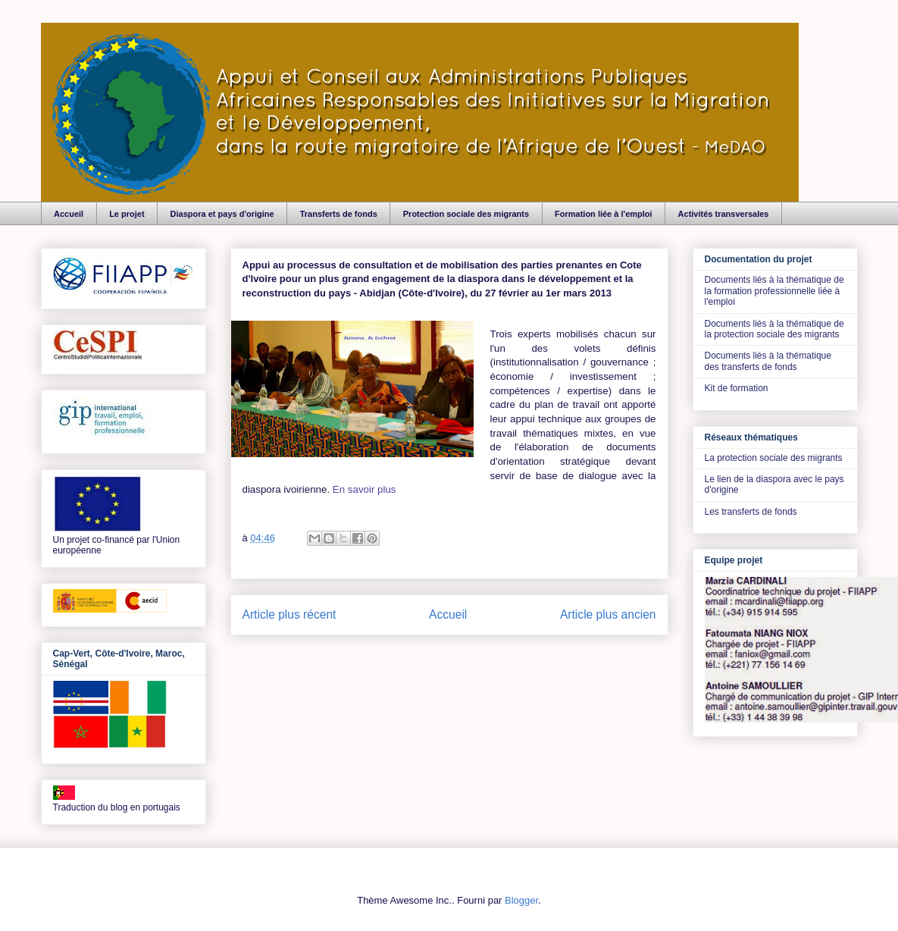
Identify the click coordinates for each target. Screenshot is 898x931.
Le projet (126, 213)
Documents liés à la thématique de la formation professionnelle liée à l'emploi (774, 290)
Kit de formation (736, 388)
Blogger (521, 900)
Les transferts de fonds (751, 511)
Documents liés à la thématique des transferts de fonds (768, 360)
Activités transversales (723, 213)
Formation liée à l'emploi (603, 213)
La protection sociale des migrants (774, 458)
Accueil (68, 213)
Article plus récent (289, 614)
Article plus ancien (608, 614)
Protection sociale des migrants (466, 213)
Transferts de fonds (338, 213)
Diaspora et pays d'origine (222, 213)
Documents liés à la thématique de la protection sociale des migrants (774, 329)
